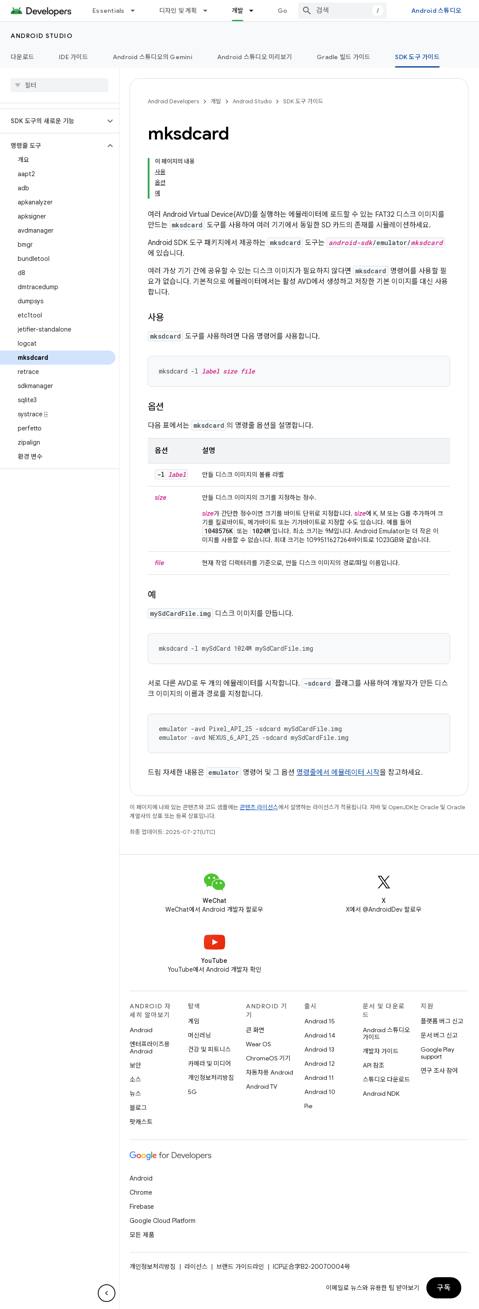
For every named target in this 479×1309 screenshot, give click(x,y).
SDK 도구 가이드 (303, 101)
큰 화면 (255, 1030)
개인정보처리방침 (211, 1078)
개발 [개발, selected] (238, 11)
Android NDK (381, 1094)
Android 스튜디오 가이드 (386, 1033)
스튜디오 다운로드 (386, 1079)
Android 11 (319, 1078)
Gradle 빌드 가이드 (343, 57)
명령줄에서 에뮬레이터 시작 (337, 772)
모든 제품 (142, 1235)
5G (192, 1092)
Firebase (142, 1207)
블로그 (138, 1108)
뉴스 (135, 1094)
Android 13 (319, 1049)
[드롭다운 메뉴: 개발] (255, 10)
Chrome (141, 1192)
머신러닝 (199, 1035)
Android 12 (319, 1064)
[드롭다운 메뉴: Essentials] (137, 10)
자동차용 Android (269, 1072)
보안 (135, 1065)
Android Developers (173, 101)
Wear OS (258, 1044)
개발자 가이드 (381, 1051)
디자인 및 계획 (178, 11)
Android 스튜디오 (436, 11)
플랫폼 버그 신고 (442, 1021)
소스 (135, 1079)
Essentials (108, 11)
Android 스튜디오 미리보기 (254, 57)
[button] (52, 121)
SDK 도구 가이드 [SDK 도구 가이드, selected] (417, 57)
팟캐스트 (141, 1122)
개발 (216, 101)
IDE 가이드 (73, 57)
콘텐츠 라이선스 (259, 807)
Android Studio (42, 36)
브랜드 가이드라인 (240, 1266)
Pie (308, 1106)
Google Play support (437, 1052)
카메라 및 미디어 (209, 1064)
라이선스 (195, 1266)
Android (141, 1030)
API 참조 (373, 1065)
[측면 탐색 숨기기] (106, 1293)
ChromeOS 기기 (268, 1058)
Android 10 (319, 1092)
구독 (444, 1287)
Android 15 (319, 1021)
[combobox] (342, 11)
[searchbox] (59, 85)
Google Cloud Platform (162, 1221)
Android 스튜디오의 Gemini (152, 57)
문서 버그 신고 (439, 1035)
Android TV (261, 1086)
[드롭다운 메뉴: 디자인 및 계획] (209, 10)
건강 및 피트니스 (209, 1049)
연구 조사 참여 (439, 1071)
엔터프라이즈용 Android (150, 1047)
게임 (193, 1021)
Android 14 (319, 1035)
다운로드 (22, 57)
